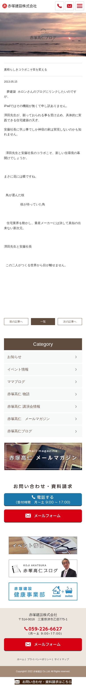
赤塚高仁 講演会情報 (23, 406)
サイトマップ (61, 659)
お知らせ (14, 357)
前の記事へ (16, 321)
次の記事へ (69, 321)
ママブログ (16, 382)
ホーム (20, 659)
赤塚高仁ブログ (19, 431)
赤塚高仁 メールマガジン (28, 419)
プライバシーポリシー (39, 659)
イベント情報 (18, 369)
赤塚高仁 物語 (18, 394)
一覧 (43, 321)
